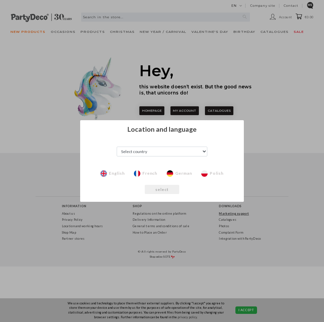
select (162, 189)
